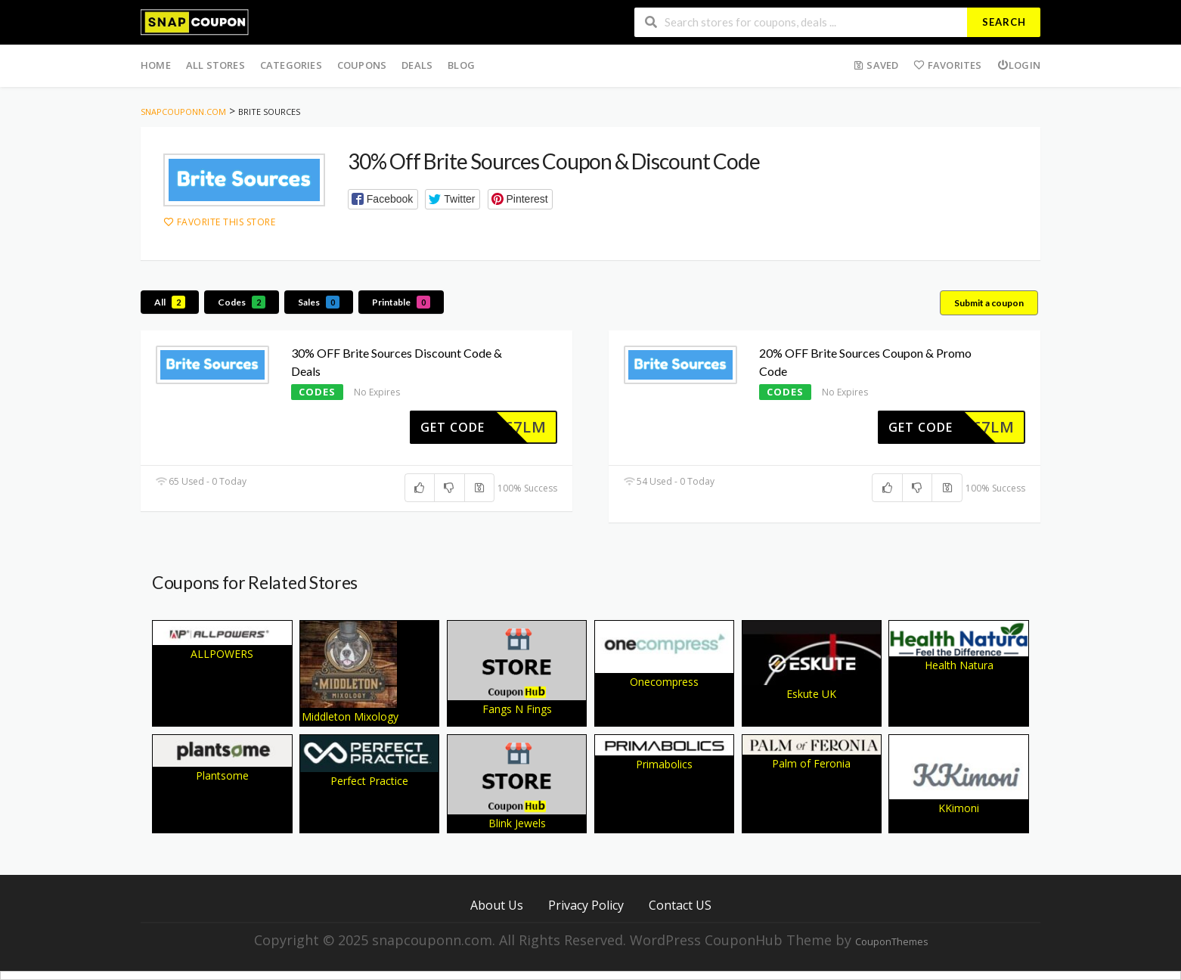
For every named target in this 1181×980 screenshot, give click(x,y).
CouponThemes (891, 941)
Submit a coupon (989, 303)
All (169, 302)
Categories (291, 65)
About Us (496, 905)
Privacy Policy (586, 905)
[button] (383, 199)
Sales (318, 302)
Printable (401, 302)
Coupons (361, 65)
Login (1018, 65)
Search (1004, 22)
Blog (461, 65)
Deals (416, 65)
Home (156, 65)
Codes (241, 302)
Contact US (680, 905)
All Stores (215, 65)
